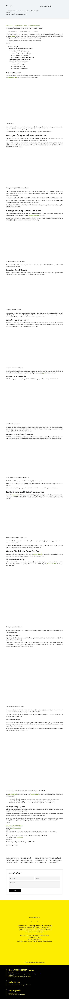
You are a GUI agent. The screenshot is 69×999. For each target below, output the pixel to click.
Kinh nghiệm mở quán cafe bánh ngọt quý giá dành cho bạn (27, 860)
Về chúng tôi (22, 926)
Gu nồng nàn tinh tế (18, 64)
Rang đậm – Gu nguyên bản (20, 55)
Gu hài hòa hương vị (19, 66)
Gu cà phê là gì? (13, 46)
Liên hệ (31, 926)
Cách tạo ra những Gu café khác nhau (19, 50)
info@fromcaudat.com (15, 828)
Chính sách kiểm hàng (26, 928)
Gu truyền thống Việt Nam (20, 68)
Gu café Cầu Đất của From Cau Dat (18, 61)
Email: (7, 828)
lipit (44, 373)
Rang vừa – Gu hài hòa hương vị (22, 53)
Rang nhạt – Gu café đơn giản (21, 51)
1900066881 (20, 837)
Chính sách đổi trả (43, 930)
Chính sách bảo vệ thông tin (34, 932)
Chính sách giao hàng (43, 926)
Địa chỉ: (8, 830)
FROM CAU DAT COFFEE (14, 826)
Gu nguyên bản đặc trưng (20, 63)
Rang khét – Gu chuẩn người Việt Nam (23, 57)
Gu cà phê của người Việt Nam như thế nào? (21, 48)
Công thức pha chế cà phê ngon (21, 25)
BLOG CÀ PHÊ (9, 25)
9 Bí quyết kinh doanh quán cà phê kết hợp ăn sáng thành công (41, 860)
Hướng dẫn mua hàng (43, 928)
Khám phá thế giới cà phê (35, 25)
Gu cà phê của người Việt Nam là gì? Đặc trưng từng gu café (24, 28)
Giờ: (7, 833)
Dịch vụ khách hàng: (11, 837)
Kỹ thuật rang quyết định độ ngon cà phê (20, 59)
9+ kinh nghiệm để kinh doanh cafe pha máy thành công (55, 860)
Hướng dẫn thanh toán (27, 930)
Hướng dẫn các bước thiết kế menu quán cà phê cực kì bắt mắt (12, 860)
